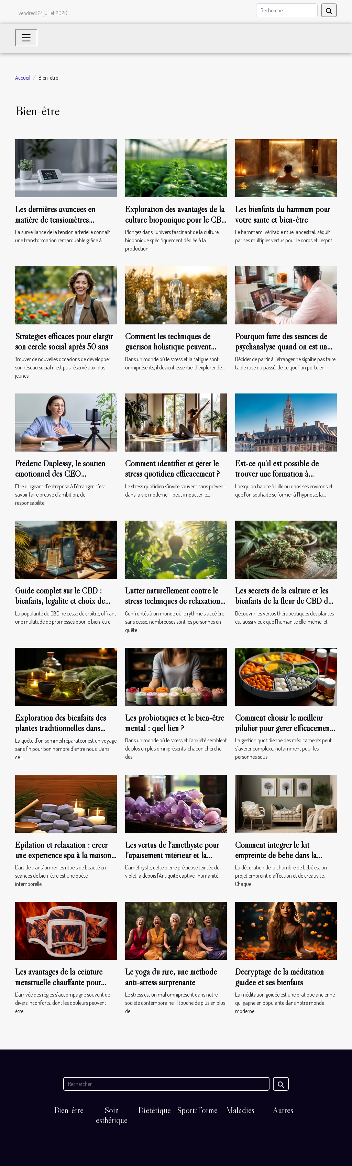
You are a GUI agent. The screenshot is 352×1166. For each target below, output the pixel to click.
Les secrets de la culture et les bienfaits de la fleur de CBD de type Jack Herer (283, 601)
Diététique (154, 1110)
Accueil (22, 77)
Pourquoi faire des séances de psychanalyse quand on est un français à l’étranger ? (281, 346)
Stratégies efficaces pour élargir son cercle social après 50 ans (64, 341)
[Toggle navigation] (26, 38)
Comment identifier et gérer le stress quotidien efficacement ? (172, 468)
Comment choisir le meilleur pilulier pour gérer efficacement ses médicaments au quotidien (283, 728)
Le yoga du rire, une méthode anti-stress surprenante (171, 977)
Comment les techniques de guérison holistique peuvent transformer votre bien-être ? (169, 346)
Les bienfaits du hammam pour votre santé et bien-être (282, 214)
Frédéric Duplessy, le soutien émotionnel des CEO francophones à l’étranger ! (60, 473)
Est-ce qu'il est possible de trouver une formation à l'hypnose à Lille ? (277, 473)
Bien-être (69, 1110)
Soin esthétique (112, 1115)
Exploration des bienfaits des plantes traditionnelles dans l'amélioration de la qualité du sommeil (61, 733)
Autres (283, 1110)
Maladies (240, 1110)
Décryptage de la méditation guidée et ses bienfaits (279, 977)
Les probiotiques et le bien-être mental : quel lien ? (174, 723)
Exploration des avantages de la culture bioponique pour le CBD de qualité (176, 219)
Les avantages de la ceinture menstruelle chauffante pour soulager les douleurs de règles (62, 982)
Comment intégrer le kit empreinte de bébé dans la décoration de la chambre (276, 855)
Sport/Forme (197, 1110)
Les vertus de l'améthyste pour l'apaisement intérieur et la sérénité (172, 855)
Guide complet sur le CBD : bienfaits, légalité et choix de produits (60, 601)
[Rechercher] (287, 10)
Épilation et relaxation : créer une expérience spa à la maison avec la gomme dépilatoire (63, 855)
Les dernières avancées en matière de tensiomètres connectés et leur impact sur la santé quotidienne (62, 224)
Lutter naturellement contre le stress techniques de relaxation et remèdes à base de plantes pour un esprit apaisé (172, 606)
